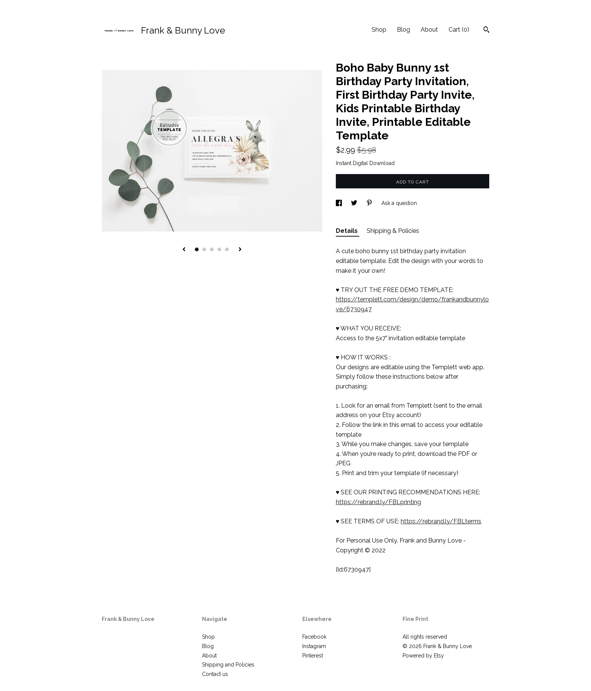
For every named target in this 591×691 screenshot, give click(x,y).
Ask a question (399, 203)
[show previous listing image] (184, 249)
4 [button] (219, 249)
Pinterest (312, 656)
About (429, 29)
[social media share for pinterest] (370, 203)
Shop (379, 29)
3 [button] (212, 249)
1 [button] (197, 249)
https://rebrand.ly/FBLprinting (378, 502)
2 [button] (204, 249)
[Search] (486, 30)
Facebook (314, 637)
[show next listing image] (240, 249)
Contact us (215, 674)
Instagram (314, 646)
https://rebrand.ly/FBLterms (441, 521)
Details (347, 230)
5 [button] (227, 249)
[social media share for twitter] (355, 203)
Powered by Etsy (423, 656)
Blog (403, 29)
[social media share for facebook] (339, 203)
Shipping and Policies (228, 665)
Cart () (459, 29)
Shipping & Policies (393, 230)
